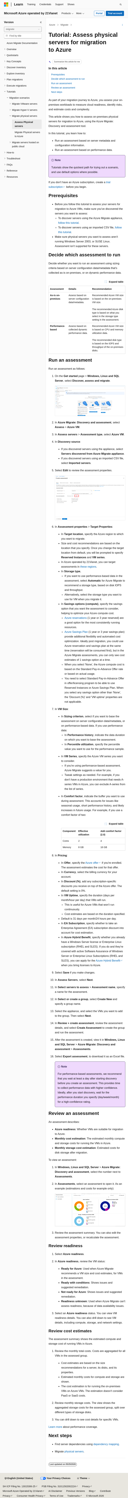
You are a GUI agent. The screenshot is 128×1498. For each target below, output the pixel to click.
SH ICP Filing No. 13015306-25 (19, 1486)
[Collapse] (40, 22)
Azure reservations (75, 618)
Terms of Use (56, 1496)
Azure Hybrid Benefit (108, 960)
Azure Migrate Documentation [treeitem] (22, 43)
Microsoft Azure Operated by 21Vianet (22, 1491)
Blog (91, 1491)
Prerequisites (58, 74)
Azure (52, 24)
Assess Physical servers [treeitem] (24, 124)
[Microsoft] (6, 4)
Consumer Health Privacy (30, 1496)
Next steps (56, 92)
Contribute (105, 1491)
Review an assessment (63, 87)
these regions (88, 566)
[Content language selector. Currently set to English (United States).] (19, 1478)
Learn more (55, 1426)
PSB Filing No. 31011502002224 (59, 1486)
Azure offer (91, 862)
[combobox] (23, 29)
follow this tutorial (68, 222)
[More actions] (122, 25)
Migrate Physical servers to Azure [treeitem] (27, 134)
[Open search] (120, 4)
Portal (99, 13)
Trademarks (73, 1496)
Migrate (64, 24)
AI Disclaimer (55, 1491)
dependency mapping (106, 1444)
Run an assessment (61, 83)
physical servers (74, 1451)
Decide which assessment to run (68, 79)
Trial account (115, 13)
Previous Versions (75, 1491)
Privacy (86, 1486)
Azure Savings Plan (76, 631)
